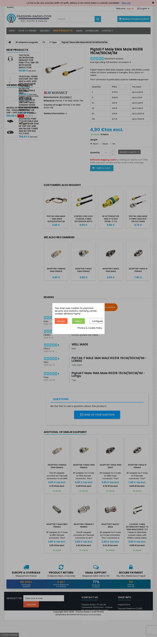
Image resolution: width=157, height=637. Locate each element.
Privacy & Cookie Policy (90, 328)
